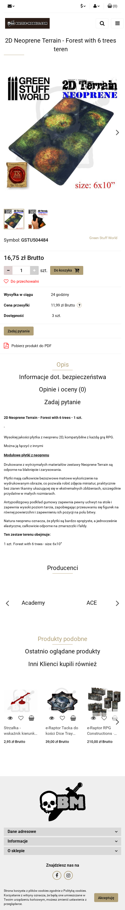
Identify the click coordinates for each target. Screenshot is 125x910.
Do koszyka (66, 270)
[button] (112, 6)
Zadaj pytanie (19, 331)
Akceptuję (106, 898)
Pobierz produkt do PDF (27, 345)
